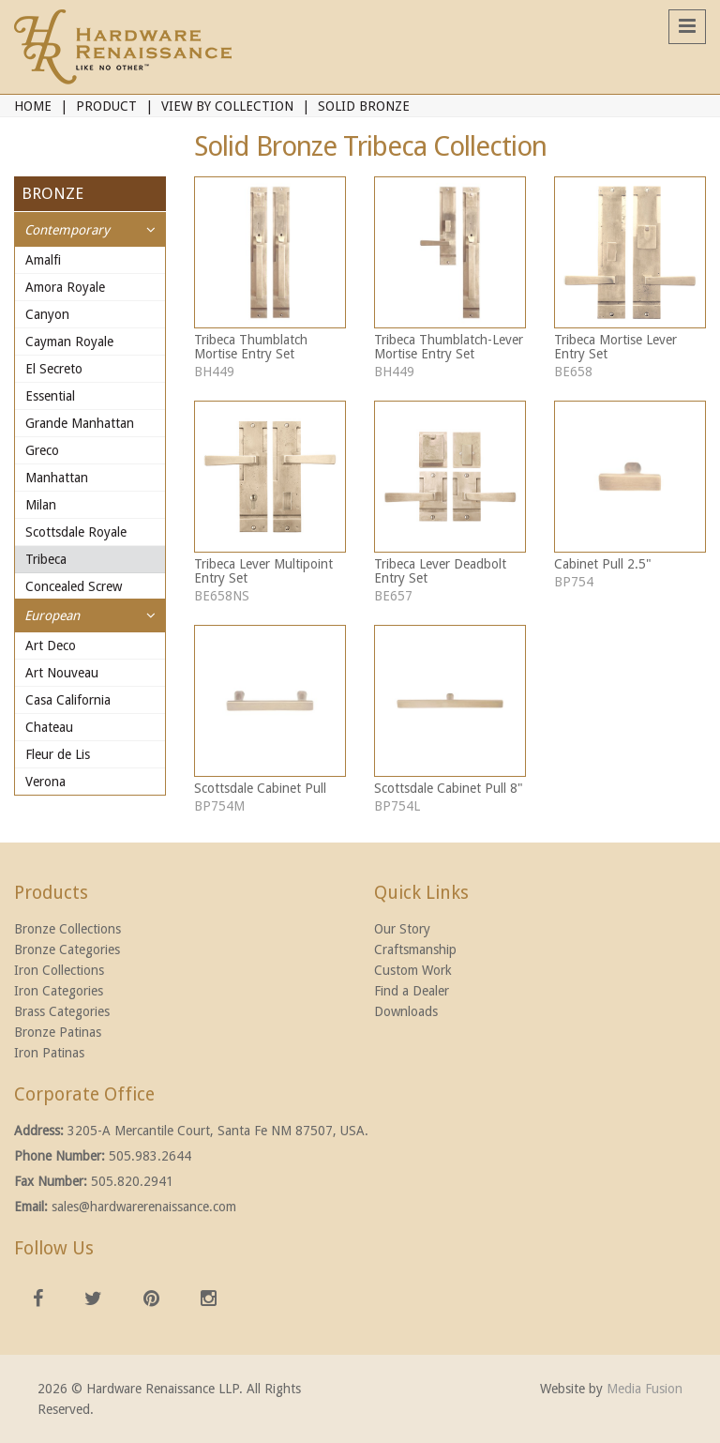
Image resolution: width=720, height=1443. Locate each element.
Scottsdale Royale (76, 531)
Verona (45, 781)
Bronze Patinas (57, 1032)
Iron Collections (59, 970)
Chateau (49, 727)
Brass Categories (62, 1011)
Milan (40, 504)
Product (106, 106)
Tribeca (46, 559)
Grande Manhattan (79, 423)
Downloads (406, 1011)
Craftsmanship (415, 949)
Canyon (47, 314)
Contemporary (67, 229)
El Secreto (53, 368)
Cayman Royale (69, 341)
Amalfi (43, 259)
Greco (42, 450)
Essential (50, 395)
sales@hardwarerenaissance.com (144, 1206)
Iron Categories (58, 990)
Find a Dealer (411, 990)
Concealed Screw (73, 586)
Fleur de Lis (57, 754)
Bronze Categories (67, 949)
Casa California (68, 699)
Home (33, 106)
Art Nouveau (61, 672)
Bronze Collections (67, 928)
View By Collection (227, 106)
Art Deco (50, 645)
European (52, 615)
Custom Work (413, 970)
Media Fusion (644, 1388)
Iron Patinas (49, 1052)
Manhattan (56, 477)
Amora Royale (65, 287)
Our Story (402, 928)
